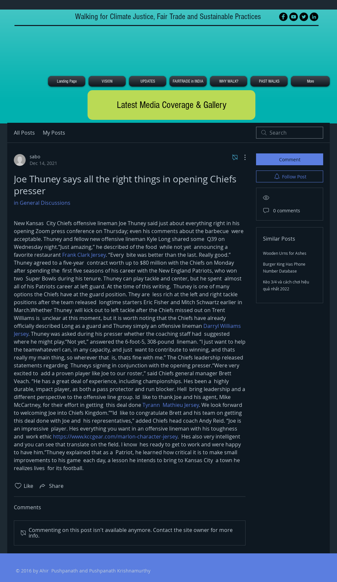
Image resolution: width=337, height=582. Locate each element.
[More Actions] (242, 157)
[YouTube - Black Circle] (293, 17)
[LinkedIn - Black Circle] (314, 17)
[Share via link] (51, 486)
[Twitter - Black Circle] (303, 17)
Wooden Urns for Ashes (284, 253)
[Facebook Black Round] (283, 17)
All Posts (24, 132)
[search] (289, 133)
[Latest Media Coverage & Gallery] (171, 105)
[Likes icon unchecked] (18, 486)
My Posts (54, 132)
